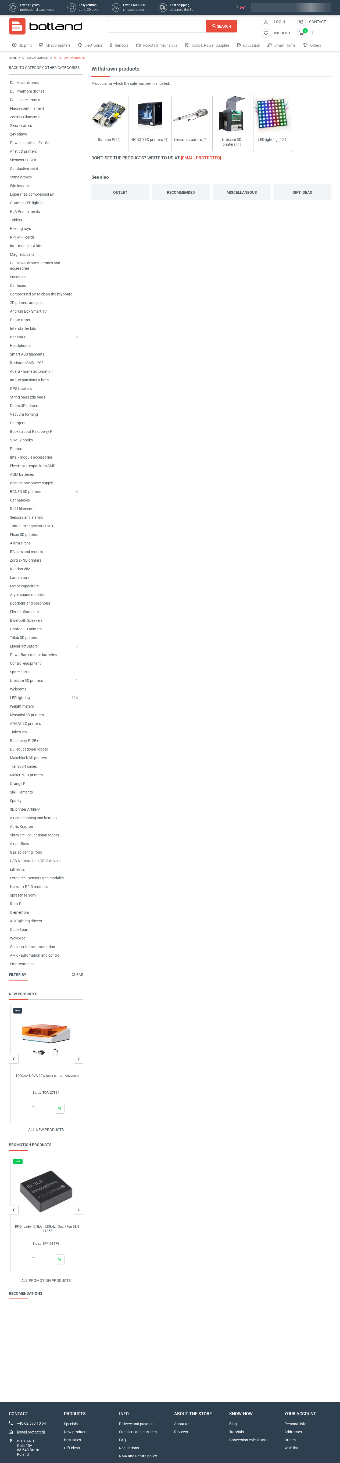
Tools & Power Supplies (207, 45)
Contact (317, 22)
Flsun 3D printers (24, 534)
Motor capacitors (24, 586)
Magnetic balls (22, 254)
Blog (233, 1424)
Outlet (120, 192)
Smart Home (281, 45)
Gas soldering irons (26, 852)
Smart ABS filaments (27, 354)
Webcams (18, 689)
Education (248, 45)
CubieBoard (20, 929)
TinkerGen (18, 732)
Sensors (119, 45)
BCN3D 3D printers (25, 491)
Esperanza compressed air (32, 194)
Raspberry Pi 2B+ (24, 740)
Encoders (18, 277)
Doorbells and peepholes (30, 603)
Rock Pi (16, 904)
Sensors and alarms (26, 517)
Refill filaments (22, 509)
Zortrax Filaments (25, 117)
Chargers (17, 423)
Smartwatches (22, 964)
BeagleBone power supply (31, 483)
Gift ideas (302, 192)
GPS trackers (21, 388)
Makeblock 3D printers (28, 758)
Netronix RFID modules (29, 886)
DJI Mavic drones (24, 83)
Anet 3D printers (23, 151)
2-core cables (21, 125)
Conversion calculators (248, 1440)
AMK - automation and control (35, 955)
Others (312, 45)
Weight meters (22, 706)
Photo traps (20, 320)
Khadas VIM (20, 569)
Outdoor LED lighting (27, 203)
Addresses (293, 1432)
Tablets (16, 220)
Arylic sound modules (27, 594)
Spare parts (19, 672)
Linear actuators (24, 646)
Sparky (16, 801)
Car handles (20, 500)
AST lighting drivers (26, 921)
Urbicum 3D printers (26, 680)
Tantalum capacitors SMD (31, 526)
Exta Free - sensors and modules (37, 878)
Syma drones (21, 177)
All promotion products (46, 1280)
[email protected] (201, 157)
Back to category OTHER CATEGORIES (44, 67)
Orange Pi (18, 783)
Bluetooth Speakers (26, 620)
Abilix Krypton (21, 826)
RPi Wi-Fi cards (22, 237)
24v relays (18, 134)
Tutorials (236, 1432)
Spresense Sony (23, 895)
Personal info (295, 1424)
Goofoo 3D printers (26, 629)
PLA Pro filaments (25, 211)
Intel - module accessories (31, 457)
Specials (71, 1424)
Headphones (20, 345)
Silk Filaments (21, 792)
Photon (16, 449)
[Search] (173, 26)
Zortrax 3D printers (25, 560)
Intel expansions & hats (29, 380)
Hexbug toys (20, 228)
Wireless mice (21, 186)
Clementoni (19, 912)
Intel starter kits (23, 328)
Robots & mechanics (156, 45)
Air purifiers (19, 844)
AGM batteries (22, 474)
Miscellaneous (242, 192)
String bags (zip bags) (28, 397)
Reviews (181, 1432)
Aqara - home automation (31, 371)
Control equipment (25, 663)
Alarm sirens (20, 543)
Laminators (19, 577)
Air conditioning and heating (33, 818)
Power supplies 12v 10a (29, 143)
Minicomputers (55, 45)
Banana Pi (18, 337)
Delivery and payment (137, 1424)
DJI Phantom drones (27, 91)
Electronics (90, 45)
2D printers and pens (27, 303)
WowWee (17, 938)
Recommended (181, 192)
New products (75, 1432)
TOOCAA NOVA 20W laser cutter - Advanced (47, 1076)
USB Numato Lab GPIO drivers (35, 861)
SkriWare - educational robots (34, 835)
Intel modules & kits (26, 246)
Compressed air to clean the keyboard (41, 294)
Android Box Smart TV (28, 311)
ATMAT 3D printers (25, 723)
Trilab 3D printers (24, 637)
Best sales (72, 1440)
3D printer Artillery (25, 809)
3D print (22, 45)
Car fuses (18, 285)
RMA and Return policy (138, 1456)
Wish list (291, 1448)
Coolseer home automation (32, 947)
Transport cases (23, 766)
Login (279, 22)
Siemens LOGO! (23, 160)
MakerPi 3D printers (26, 775)
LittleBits (17, 869)
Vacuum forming (24, 414)
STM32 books (21, 440)
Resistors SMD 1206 (27, 363)
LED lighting (20, 698)
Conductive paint (24, 168)
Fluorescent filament (27, 108)
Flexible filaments (24, 612)
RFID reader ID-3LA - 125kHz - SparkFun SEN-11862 (47, 1229)
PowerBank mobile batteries (33, 655)
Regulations (129, 1448)
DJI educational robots (29, 749)
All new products (46, 1130)
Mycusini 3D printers (27, 715)
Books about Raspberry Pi (31, 431)
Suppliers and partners (138, 1432)
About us (181, 1424)
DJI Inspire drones (25, 100)
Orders (290, 1440)
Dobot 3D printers (24, 406)
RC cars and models (26, 552)
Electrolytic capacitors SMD (32, 466)
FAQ (122, 1440)
